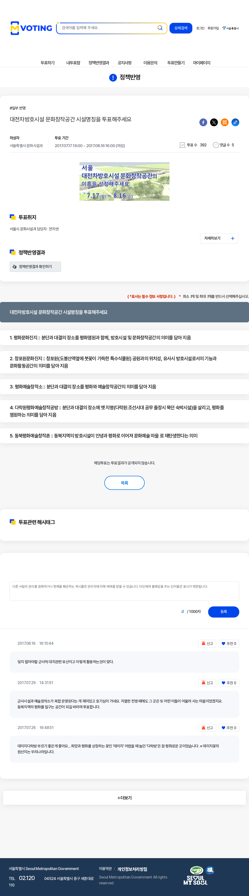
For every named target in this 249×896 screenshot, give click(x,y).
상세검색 (180, 29)
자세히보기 (219, 238)
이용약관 (105, 868)
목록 (124, 483)
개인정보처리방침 (132, 869)
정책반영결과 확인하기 (35, 266)
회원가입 (213, 28)
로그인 (200, 28)
